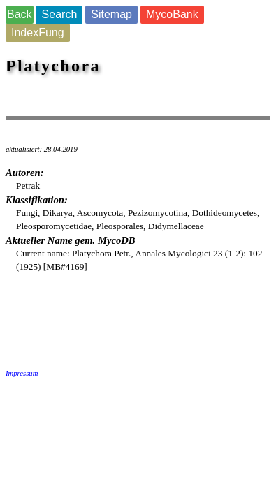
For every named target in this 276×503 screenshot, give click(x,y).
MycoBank (172, 14)
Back (19, 14)
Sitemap (111, 14)
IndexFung (37, 32)
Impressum (22, 373)
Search (60, 14)
